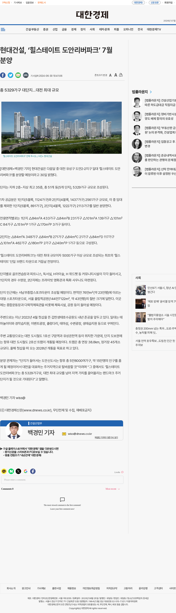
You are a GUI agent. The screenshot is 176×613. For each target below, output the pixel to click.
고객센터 (158, 588)
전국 (140, 29)
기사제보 (41, 588)
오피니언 (128, 29)
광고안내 (26, 588)
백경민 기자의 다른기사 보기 (106, 437)
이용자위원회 (131, 601)
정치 (82, 29)
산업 (55, 29)
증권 (45, 29)
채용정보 (71, 588)
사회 (92, 29)
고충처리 (128, 588)
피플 (116, 29)
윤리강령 (143, 588)
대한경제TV (154, 29)
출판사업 (56, 588)
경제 (73, 29)
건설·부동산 (32, 29)
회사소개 (11, 588)
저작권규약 (111, 588)
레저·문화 (104, 29)
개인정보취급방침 (91, 588)
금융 (64, 29)
